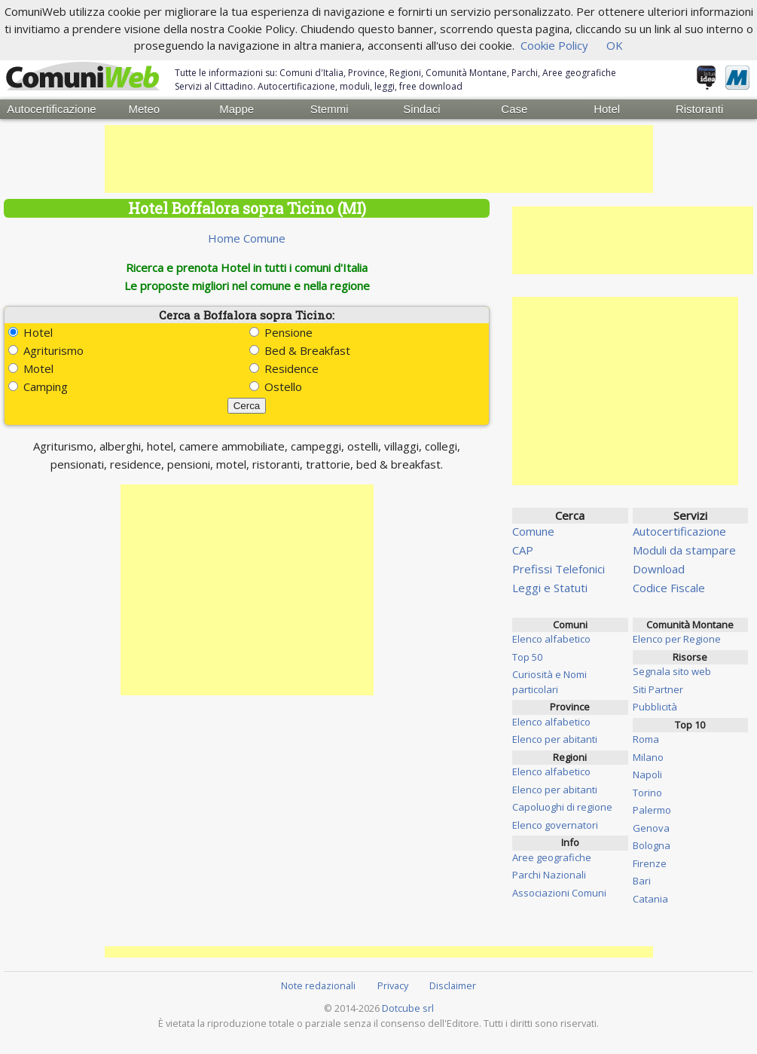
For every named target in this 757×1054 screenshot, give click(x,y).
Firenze (650, 863)
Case (514, 108)
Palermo (652, 810)
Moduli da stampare (684, 550)
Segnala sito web (672, 671)
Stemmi (329, 108)
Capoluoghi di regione (562, 807)
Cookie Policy (554, 45)
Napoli (647, 774)
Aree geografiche (551, 857)
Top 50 (527, 657)
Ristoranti (699, 108)
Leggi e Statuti (550, 587)
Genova (651, 828)
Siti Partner (658, 689)
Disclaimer (452, 985)
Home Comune (246, 238)
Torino (647, 792)
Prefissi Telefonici (558, 568)
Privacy (392, 985)
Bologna (651, 845)
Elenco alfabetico (551, 639)
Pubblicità (655, 706)
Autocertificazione (51, 108)
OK (614, 45)
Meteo (144, 108)
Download (659, 568)
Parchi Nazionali (549, 874)
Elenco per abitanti (554, 739)
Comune (533, 531)
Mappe (236, 108)
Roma (646, 739)
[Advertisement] (379, 159)
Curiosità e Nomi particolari (549, 682)
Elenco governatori (555, 825)
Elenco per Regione (677, 639)
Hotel (607, 108)
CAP (522, 550)
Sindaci (421, 108)
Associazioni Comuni (559, 893)
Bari (642, 880)
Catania (650, 899)
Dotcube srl (408, 1008)
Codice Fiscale (669, 587)
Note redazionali (318, 985)
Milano (648, 757)
